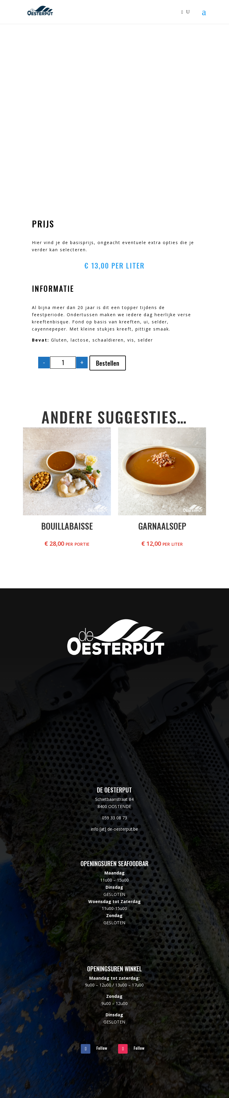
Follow (101, 1048)
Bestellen (107, 363)
